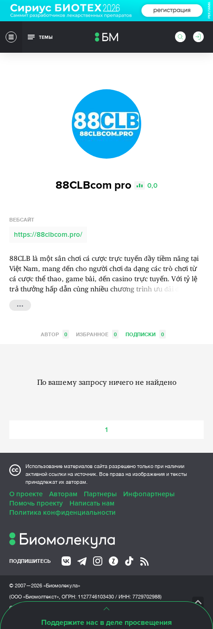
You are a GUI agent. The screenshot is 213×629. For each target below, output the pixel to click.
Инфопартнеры (149, 494)
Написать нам (91, 503)
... (20, 304)
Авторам (63, 494)
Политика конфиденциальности (62, 512)
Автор (55, 334)
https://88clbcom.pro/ (48, 234)
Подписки (145, 334)
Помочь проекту (36, 503)
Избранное (97, 334)
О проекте (26, 494)
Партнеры (100, 494)
